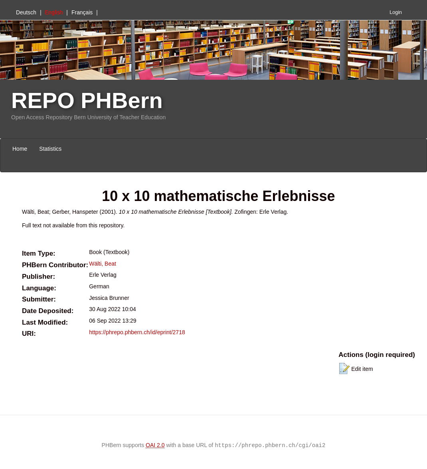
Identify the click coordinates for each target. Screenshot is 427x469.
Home (19, 149)
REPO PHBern (87, 100)
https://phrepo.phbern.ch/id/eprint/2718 (137, 332)
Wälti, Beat (102, 263)
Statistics (50, 149)
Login (395, 12)
